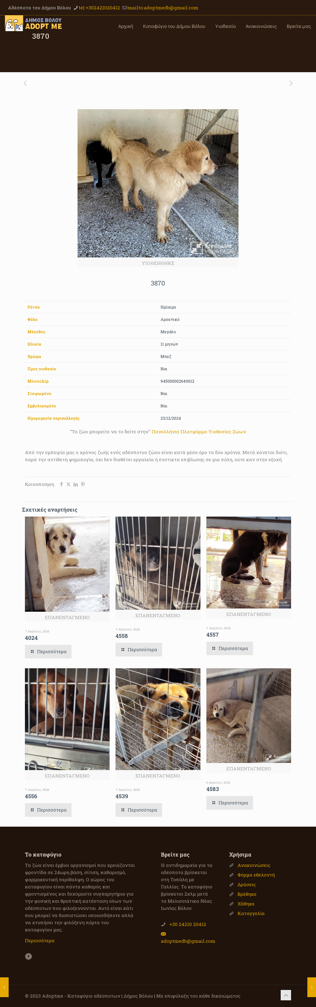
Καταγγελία (251, 913)
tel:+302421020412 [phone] (99, 7)
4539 (122, 796)
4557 (212, 634)
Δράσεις (246, 884)
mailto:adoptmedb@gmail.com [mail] (163, 7)
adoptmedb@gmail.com (188, 941)
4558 (122, 635)
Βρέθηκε (247, 894)
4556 (31, 796)
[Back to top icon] (286, 995)
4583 (212, 789)
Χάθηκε (246, 904)
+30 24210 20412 (187, 924)
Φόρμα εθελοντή (256, 875)
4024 (31, 637)
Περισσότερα (40, 940)
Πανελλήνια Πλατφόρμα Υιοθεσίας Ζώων (199, 431)
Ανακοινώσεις (253, 865)
